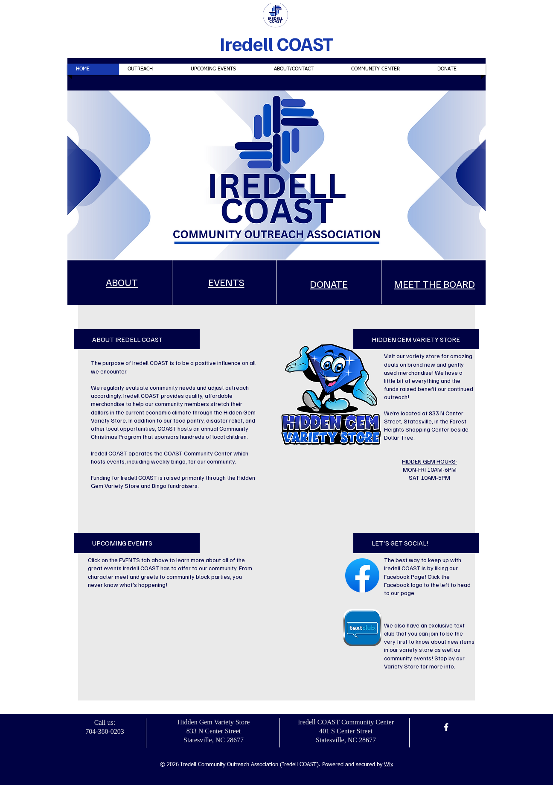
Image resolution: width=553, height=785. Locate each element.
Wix (388, 764)
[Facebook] (446, 727)
